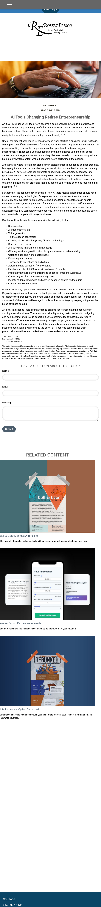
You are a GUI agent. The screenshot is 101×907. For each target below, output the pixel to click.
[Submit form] (9, 429)
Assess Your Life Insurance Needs (20, 623)
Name (5, 370)
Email (5, 386)
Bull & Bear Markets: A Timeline (19, 535)
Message (7, 402)
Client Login (50, 9)
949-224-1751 (15, 905)
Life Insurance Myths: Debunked (19, 709)
